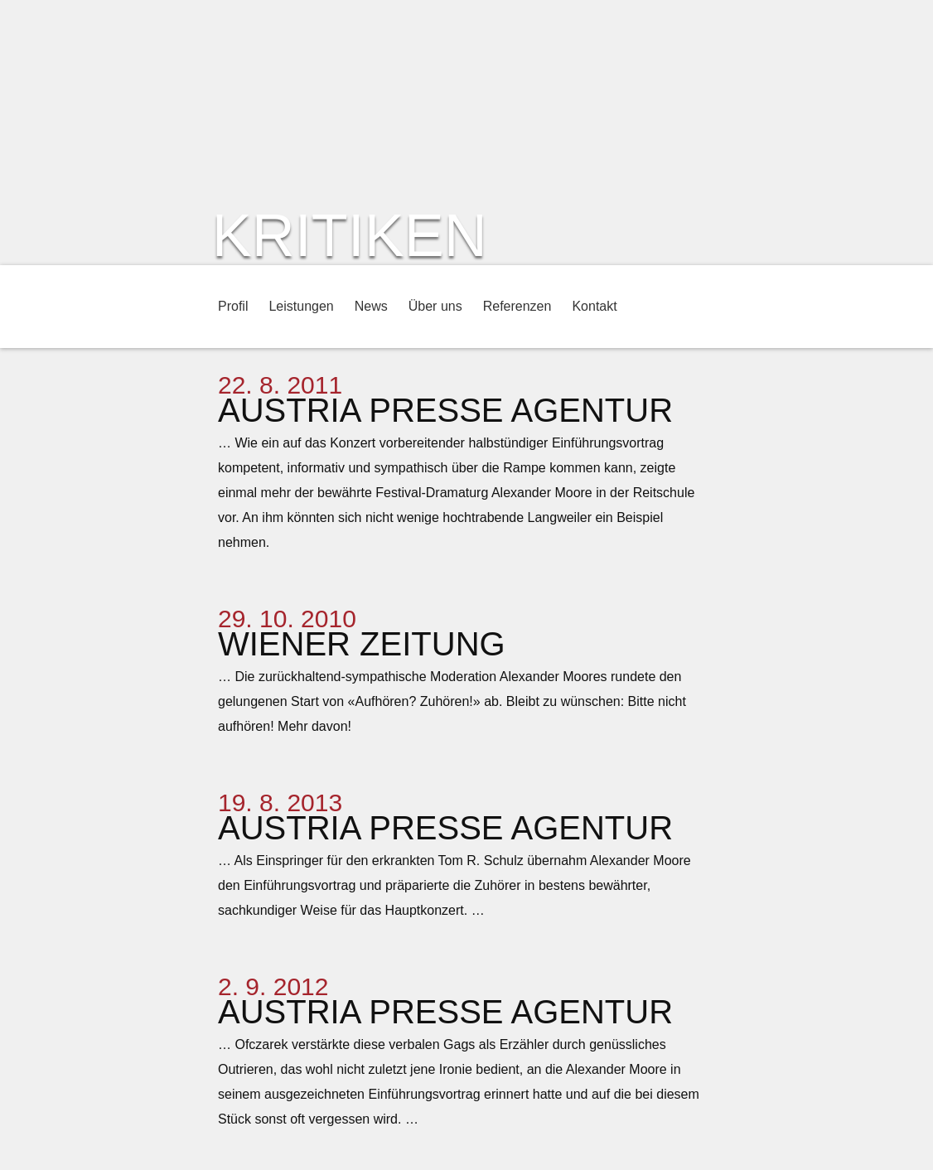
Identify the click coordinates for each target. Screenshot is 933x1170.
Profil (233, 306)
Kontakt (594, 306)
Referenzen (517, 306)
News (371, 306)
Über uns (435, 306)
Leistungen (300, 306)
